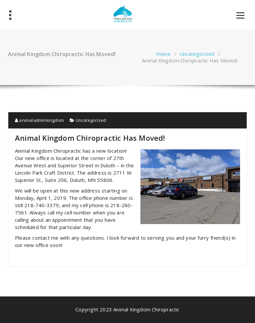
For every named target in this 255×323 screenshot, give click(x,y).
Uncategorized (197, 53)
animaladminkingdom (39, 120)
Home (163, 53)
